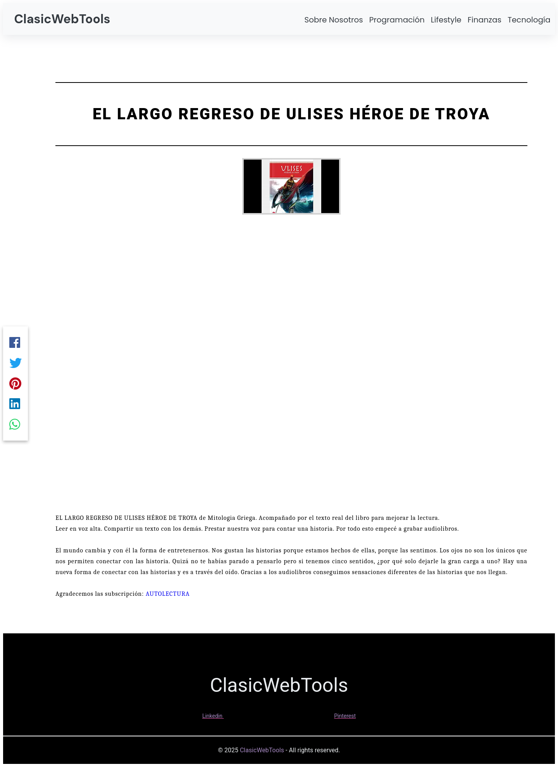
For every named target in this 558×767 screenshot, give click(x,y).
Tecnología (529, 19)
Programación (397, 19)
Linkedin (212, 716)
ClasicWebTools (62, 19)
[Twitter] (15, 362)
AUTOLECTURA (168, 593)
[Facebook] (15, 340)
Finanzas (484, 19)
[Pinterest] (15, 383)
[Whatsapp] (15, 427)
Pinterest (345, 716)
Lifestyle (446, 19)
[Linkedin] (15, 405)
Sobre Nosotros (333, 19)
